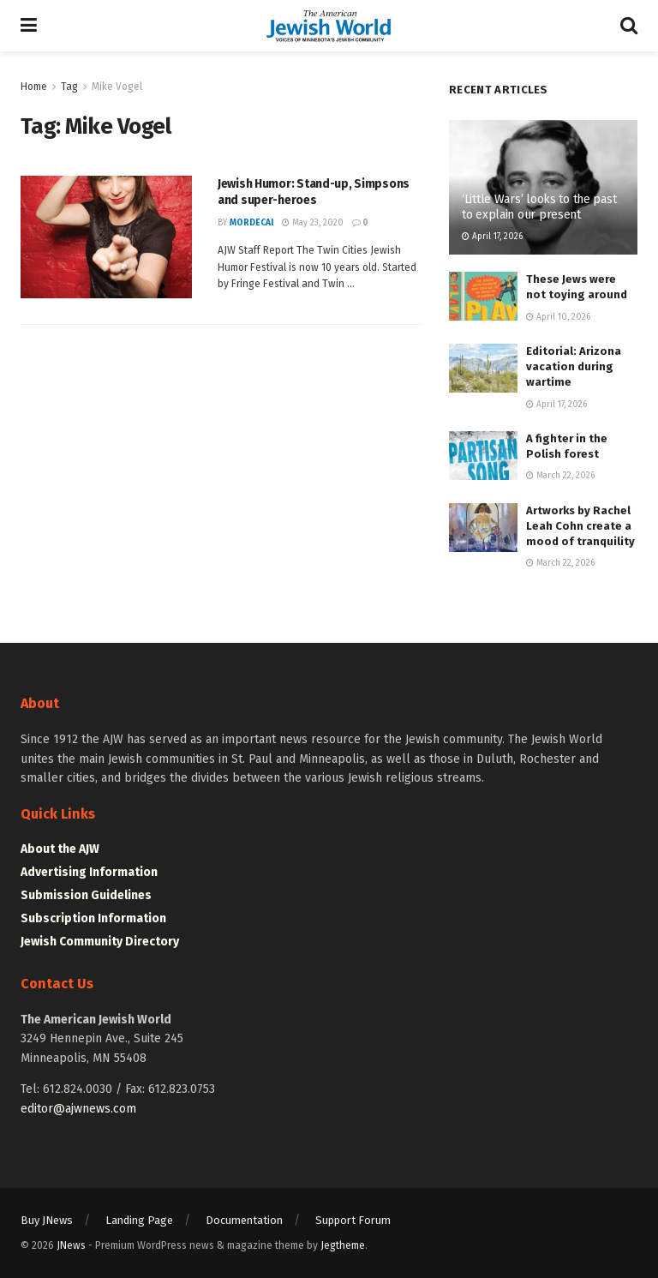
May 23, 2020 (313, 223)
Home (34, 87)
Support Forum (353, 1220)
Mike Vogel (117, 87)
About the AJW (60, 849)
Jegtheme (342, 1245)
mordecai (251, 223)
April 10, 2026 (558, 317)
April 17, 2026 (492, 236)
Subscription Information (93, 918)
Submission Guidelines (86, 895)
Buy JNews (47, 1220)
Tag (69, 87)
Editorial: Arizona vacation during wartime (573, 366)
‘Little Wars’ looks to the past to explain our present (539, 207)
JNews (71, 1245)
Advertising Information (89, 872)
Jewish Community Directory (100, 941)
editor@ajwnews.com (78, 1108)
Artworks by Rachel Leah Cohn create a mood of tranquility (580, 526)
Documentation (244, 1220)
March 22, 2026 (560, 476)
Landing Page (139, 1220)
